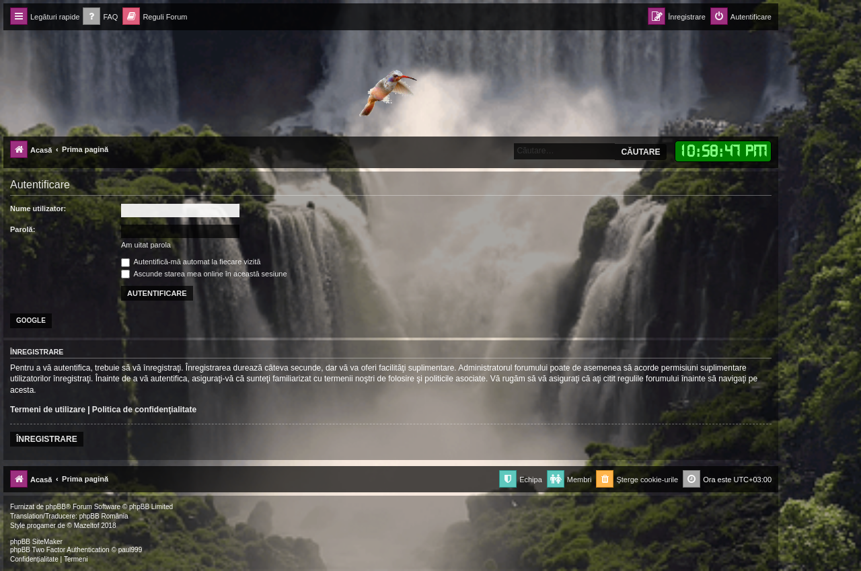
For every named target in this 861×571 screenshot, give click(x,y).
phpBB (56, 506)
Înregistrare (46, 439)
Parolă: (22, 229)
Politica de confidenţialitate (144, 409)
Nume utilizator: (38, 208)
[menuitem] (100, 17)
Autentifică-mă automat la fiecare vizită (190, 262)
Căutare (640, 152)
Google (31, 320)
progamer (41, 525)
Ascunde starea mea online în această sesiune (204, 274)
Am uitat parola (146, 245)
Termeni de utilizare (47, 409)
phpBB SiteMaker (36, 541)
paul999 (130, 550)
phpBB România (103, 516)
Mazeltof (87, 525)
